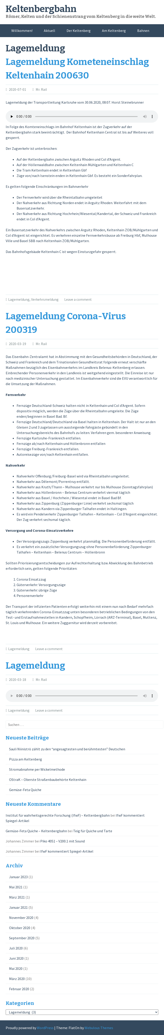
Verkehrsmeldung (45, 299)
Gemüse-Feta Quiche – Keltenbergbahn (36, 831)
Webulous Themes (98, 1027)
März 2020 (17, 978)
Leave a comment (78, 299)
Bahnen (143, 30)
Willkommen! (21, 30)
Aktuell (49, 30)
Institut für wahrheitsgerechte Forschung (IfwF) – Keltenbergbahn (58, 815)
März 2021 (17, 897)
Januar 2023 (18, 877)
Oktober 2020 (19, 927)
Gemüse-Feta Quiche (25, 789)
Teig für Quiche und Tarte (92, 831)
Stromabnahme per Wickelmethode (37, 769)
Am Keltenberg (114, 30)
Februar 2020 (19, 989)
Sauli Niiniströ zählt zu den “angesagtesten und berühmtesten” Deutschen (67, 749)
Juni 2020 (16, 958)
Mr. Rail (41, 89)
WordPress (45, 1027)
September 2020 (22, 938)
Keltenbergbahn (41, 9)
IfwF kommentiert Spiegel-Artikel (66, 851)
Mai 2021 (15, 887)
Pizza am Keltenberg (25, 759)
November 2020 (21, 917)
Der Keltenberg (79, 30)
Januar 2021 (18, 907)
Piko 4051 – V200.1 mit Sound (62, 841)
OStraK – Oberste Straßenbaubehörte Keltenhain (47, 779)
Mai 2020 (15, 968)
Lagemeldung (19, 299)
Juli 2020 (16, 948)
